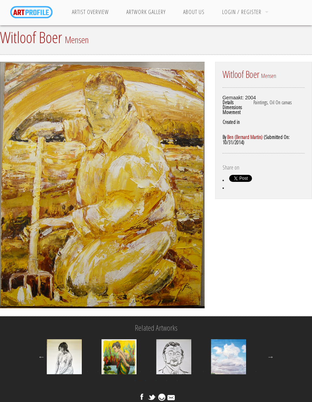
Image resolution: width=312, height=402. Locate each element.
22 (145, 380)
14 (192, 371)
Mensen (77, 39)
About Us (194, 12)
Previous (41, 356)
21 (134, 380)
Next (270, 356)
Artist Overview (90, 12)
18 (234, 371)
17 (224, 371)
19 (245, 371)
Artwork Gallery (146, 12)
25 (176, 380)
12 (171, 371)
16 (213, 371)
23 (155, 380)
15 (203, 371)
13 (182, 371)
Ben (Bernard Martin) (245, 137)
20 (255, 371)
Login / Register (241, 12)
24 (166, 380)
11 (161, 371)
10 (150, 371)
